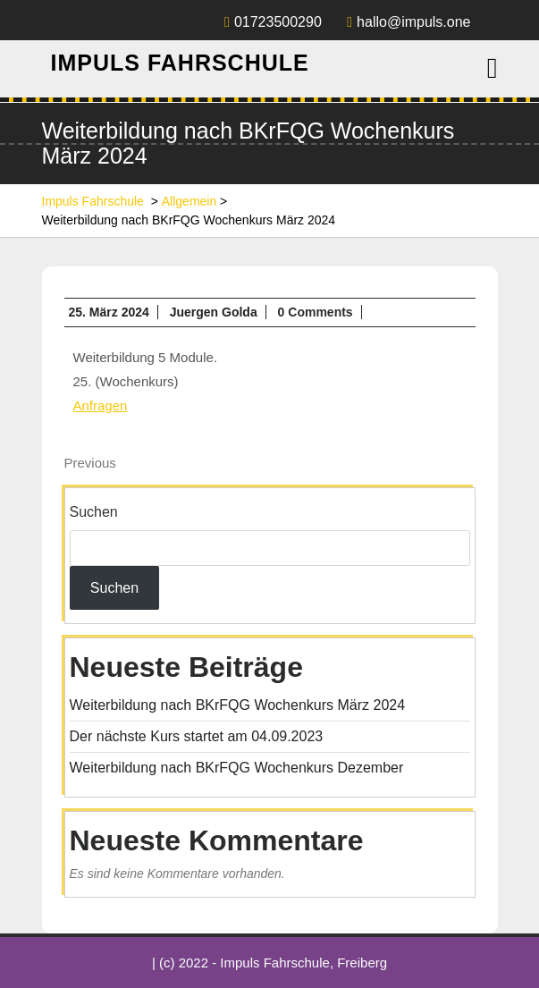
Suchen (94, 511)
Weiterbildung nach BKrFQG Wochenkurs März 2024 (238, 705)
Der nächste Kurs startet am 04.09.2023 (197, 736)
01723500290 (273, 22)
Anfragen (100, 405)
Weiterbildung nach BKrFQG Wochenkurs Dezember (237, 767)
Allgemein (189, 201)
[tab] (492, 68)
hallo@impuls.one (408, 22)
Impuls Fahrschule (180, 62)
